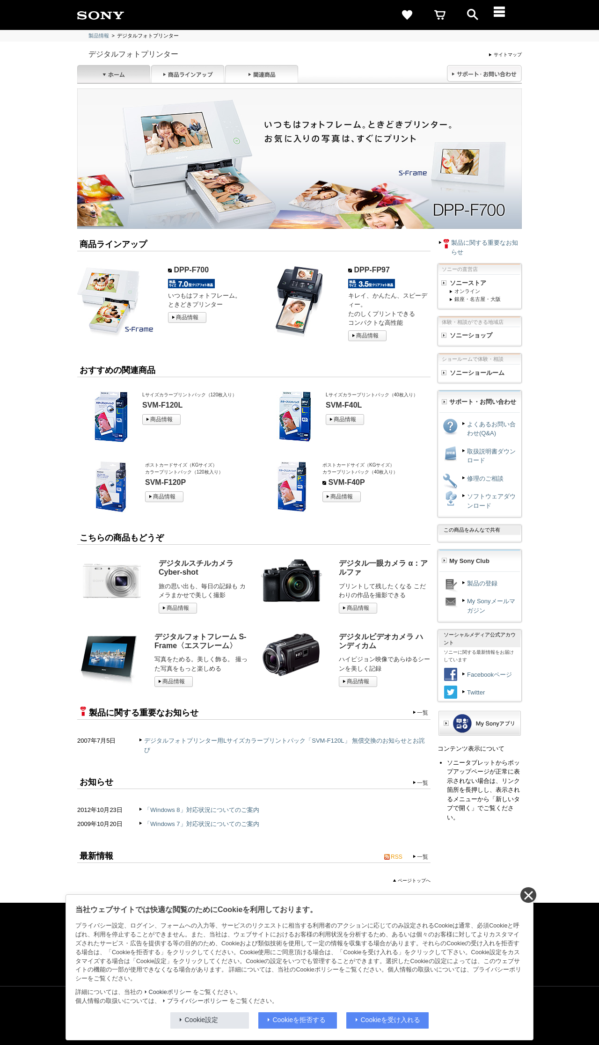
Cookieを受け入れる (391, 1019)
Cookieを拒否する (299, 1019)
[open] (472, 15)
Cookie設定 (202, 1019)
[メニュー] (505, 15)
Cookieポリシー (170, 992)
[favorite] (407, 15)
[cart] (440, 15)
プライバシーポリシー (197, 1001)
